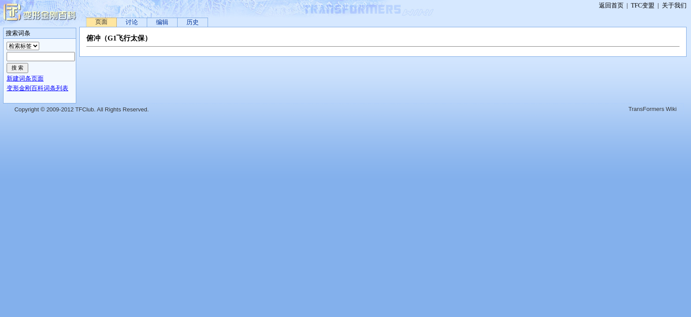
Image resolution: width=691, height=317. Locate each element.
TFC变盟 (643, 5)
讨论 (132, 22)
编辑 (162, 22)
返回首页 (611, 5)
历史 (192, 22)
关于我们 (674, 5)
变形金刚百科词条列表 (37, 88)
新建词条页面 (25, 78)
